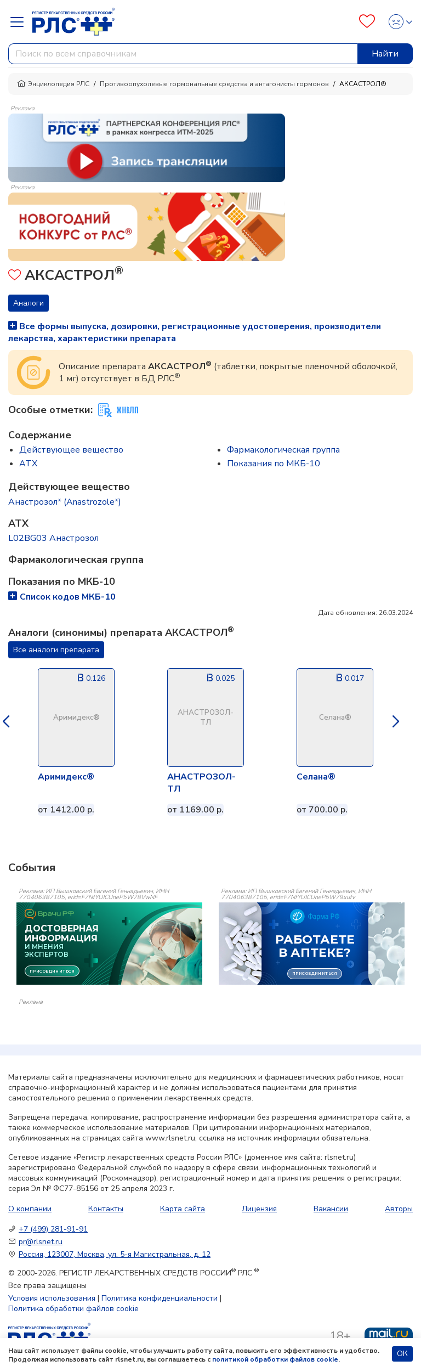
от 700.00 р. (322, 810)
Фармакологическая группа (283, 450)
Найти (385, 54)
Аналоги (28, 303)
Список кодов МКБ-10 (62, 597)
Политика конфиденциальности (159, 1298)
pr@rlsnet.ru (40, 1242)
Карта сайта (182, 1209)
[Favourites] (367, 22)
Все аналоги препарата (56, 650)
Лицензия (259, 1209)
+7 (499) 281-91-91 (53, 1229)
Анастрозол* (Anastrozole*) (64, 502)
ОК (402, 1353)
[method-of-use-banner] (146, 147)
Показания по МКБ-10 (273, 464)
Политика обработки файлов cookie (73, 1308)
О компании (30, 1209)
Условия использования (51, 1298)
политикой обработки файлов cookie (275, 1359)
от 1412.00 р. (66, 810)
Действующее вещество (71, 450)
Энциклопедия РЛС (53, 84)
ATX (28, 464)
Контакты (105, 1209)
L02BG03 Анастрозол (53, 538)
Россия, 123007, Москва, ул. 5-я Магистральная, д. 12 (114, 1254)
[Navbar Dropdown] (20, 22)
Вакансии (331, 1209)
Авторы (399, 1209)
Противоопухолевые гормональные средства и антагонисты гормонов (214, 84)
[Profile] (397, 21)
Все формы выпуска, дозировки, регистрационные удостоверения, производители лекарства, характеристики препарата (194, 332)
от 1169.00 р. (195, 810)
